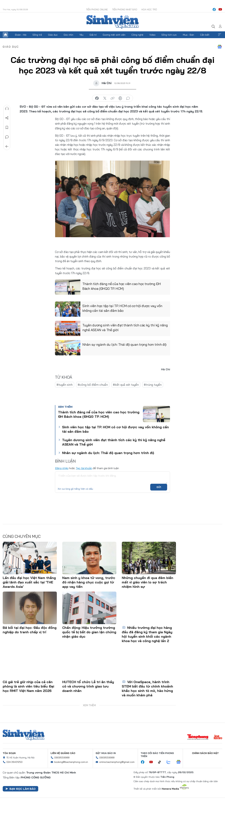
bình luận (128, 98)
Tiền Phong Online (97, 9)
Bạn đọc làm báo (20, 788)
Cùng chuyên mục (22, 536)
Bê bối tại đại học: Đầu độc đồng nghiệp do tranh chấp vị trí (30, 629)
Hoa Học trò (149, 9)
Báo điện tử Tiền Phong (112, 22)
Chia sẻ (7, 118)
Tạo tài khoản (84, 468)
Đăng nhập (61, 468)
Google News (219, 46)
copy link (112, 98)
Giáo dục (53, 34)
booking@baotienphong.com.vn (71, 761)
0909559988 (62, 757)
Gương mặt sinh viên (114, 34)
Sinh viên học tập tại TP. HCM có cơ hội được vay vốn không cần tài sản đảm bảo (122, 308)
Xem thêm (219, 34)
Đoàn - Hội (20, 34)
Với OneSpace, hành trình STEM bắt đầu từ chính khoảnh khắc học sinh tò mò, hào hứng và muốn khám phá (147, 688)
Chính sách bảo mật (205, 753)
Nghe (7, 108)
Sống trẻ (37, 34)
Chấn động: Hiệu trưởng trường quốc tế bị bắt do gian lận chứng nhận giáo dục (89, 632)
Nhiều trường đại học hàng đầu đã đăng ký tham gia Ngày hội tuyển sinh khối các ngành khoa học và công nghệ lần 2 (147, 634)
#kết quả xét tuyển (126, 385)
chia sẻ (97, 98)
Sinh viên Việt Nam (23, 735)
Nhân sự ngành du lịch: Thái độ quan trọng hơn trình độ (124, 344)
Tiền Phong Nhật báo (124, 9)
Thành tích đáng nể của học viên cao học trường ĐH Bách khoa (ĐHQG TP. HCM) (121, 286)
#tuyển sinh (65, 385)
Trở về (7, 146)
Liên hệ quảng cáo (63, 753)
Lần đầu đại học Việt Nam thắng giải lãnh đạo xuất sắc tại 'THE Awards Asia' (29, 582)
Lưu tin (7, 127)
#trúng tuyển (153, 385)
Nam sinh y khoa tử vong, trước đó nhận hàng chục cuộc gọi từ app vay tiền (88, 582)
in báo (120, 98)
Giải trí (93, 34)
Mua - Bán (188, 34)
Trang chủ (5, 34)
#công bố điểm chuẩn (93, 385)
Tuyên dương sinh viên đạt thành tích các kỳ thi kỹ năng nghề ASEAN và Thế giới (125, 327)
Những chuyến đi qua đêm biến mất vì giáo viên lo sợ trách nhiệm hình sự (147, 582)
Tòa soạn (9, 753)
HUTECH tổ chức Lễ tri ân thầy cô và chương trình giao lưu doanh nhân (88, 686)
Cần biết (204, 34)
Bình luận (7, 137)
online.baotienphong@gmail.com (116, 761)
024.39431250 (14, 761)
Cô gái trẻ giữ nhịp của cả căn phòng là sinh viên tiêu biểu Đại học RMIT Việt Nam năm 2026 (28, 686)
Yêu (81, 34)
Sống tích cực (169, 34)
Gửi (158, 487)
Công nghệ (137, 34)
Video (152, 34)
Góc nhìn (68, 34)
